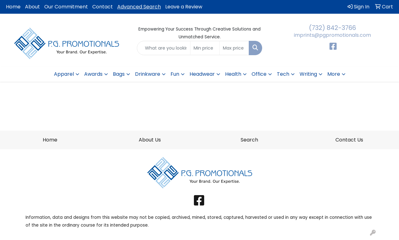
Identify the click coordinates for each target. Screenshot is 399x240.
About (32, 6)
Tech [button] (283, 74)
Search (249, 139)
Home (13, 6)
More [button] (333, 74)
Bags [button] (119, 74)
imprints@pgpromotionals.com (332, 35)
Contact (102, 6)
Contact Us (349, 139)
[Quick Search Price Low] (205, 48)
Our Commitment (66, 6)
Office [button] (259, 74)
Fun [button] (175, 74)
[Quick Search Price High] (234, 48)
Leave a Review (183, 6)
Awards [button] (93, 74)
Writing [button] (308, 74)
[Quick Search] (164, 48)
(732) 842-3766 (332, 27)
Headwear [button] (202, 74)
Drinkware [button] (147, 74)
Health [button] (233, 74)
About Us (150, 139)
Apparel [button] (64, 74)
